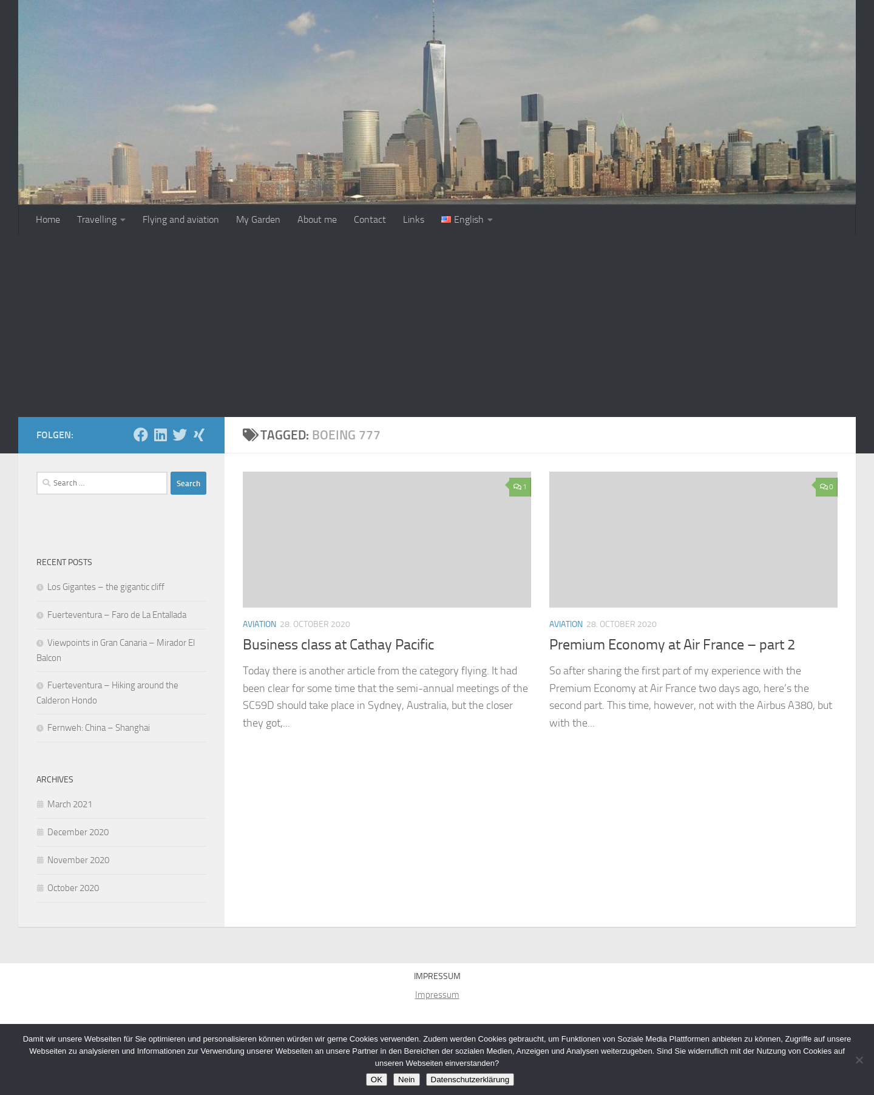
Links (413, 219)
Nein (406, 1079)
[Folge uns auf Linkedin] (160, 434)
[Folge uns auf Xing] (199, 434)
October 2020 (73, 888)
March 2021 (69, 804)
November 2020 (78, 860)
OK (376, 1079)
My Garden (258, 219)
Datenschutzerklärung (470, 1079)
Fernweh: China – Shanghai (98, 727)
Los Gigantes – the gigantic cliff (105, 586)
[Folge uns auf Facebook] (141, 434)
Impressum (437, 994)
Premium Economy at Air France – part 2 (672, 644)
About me (317, 219)
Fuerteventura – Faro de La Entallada (116, 614)
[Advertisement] (437, 326)
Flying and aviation (181, 219)
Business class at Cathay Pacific (338, 644)
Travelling (97, 219)
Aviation (259, 624)
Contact (370, 219)
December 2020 (78, 832)
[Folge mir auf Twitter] (179, 434)
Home (48, 219)
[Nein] (859, 1060)
